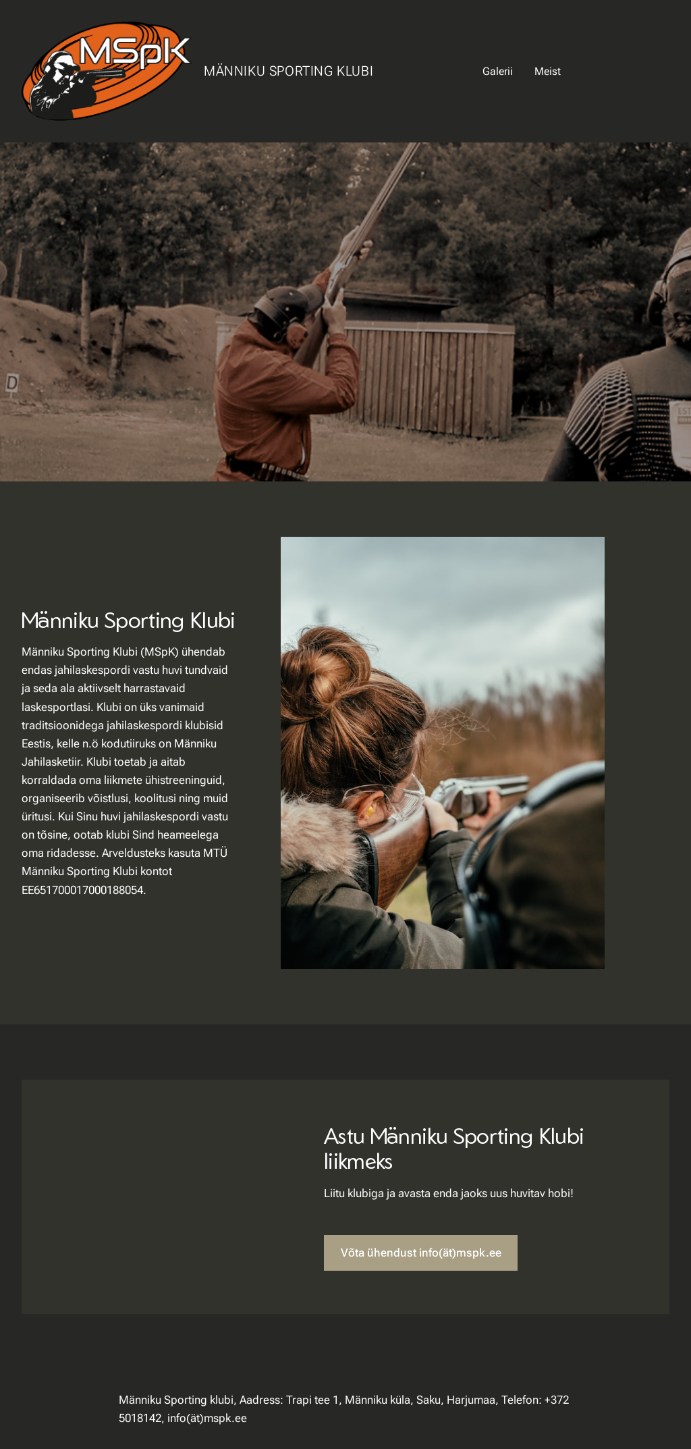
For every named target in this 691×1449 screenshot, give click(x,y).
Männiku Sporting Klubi (288, 71)
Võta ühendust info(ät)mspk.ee (421, 1252)
